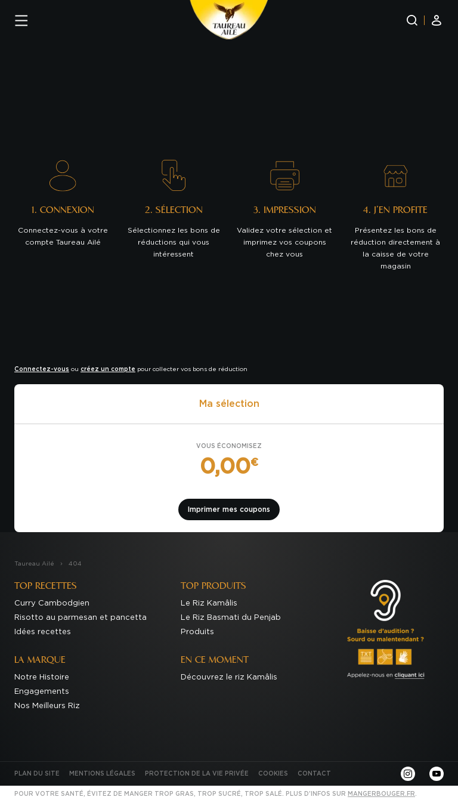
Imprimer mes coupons (229, 509)
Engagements (41, 692)
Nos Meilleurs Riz (47, 706)
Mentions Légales (102, 773)
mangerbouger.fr (381, 794)
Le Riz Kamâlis (209, 603)
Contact (314, 773)
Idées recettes (42, 632)
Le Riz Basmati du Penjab (231, 618)
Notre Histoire (41, 677)
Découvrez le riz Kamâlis (229, 677)
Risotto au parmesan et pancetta (80, 618)
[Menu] (21, 20)
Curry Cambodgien (51, 603)
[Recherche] (412, 20)
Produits (197, 632)
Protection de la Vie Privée (197, 773)
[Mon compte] (436, 20)
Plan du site (37, 773)
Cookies (273, 773)
